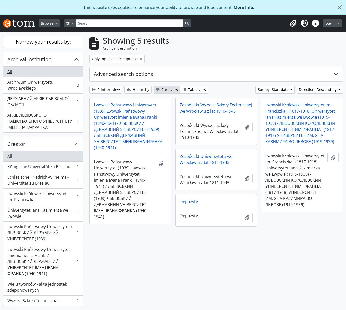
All (9, 71)
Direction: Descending (318, 89)
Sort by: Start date (274, 89)
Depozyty (189, 201)
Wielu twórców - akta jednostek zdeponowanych (43, 287)
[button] (293, 23)
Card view (167, 89)
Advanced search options (123, 74)
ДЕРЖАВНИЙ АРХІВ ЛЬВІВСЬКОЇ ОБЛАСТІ (43, 101)
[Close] (340, 7)
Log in (331, 23)
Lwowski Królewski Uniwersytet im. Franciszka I (43, 197)
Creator (16, 144)
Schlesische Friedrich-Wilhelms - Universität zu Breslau (43, 180)
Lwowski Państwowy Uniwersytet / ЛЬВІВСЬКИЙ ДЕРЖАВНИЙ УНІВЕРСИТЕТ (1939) (43, 233)
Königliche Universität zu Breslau (43, 168)
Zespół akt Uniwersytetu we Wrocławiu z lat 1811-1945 (206, 159)
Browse (47, 23)
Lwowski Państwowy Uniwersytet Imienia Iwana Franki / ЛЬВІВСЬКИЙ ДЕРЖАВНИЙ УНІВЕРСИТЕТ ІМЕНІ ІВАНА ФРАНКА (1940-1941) (43, 261)
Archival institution (29, 59)
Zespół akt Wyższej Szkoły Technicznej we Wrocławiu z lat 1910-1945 (216, 108)
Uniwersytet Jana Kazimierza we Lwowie (43, 213)
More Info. (244, 7)
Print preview (106, 89)
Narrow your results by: (43, 41)
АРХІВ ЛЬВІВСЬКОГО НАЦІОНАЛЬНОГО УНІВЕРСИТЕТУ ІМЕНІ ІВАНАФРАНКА (43, 121)
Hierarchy (138, 89)
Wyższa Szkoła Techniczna (43, 302)
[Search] (129, 23)
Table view (194, 89)
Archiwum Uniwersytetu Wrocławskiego (43, 85)
